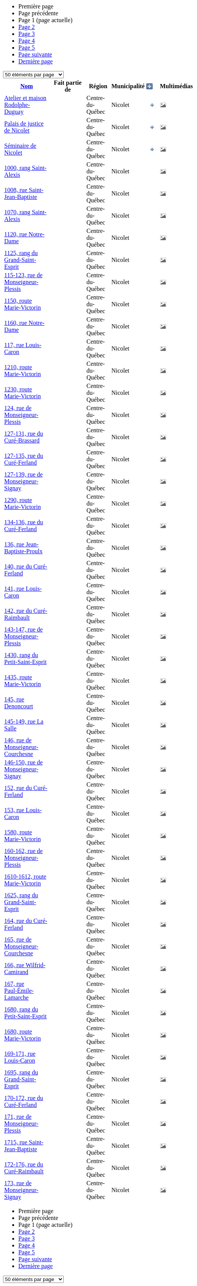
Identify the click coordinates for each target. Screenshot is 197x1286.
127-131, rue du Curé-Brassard (23, 437)
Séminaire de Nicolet (20, 149)
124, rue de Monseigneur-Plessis (21, 415)
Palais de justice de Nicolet (24, 127)
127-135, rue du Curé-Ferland (23, 459)
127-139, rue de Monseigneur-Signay (23, 481)
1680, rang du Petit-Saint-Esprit (25, 1012)
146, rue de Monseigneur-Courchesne (21, 747)
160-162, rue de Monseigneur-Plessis (23, 858)
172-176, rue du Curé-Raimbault (24, 1168)
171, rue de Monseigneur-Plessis (21, 1123)
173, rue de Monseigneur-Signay (21, 1190)
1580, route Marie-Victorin (22, 835)
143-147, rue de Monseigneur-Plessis (23, 636)
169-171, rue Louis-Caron (20, 1057)
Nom (26, 86)
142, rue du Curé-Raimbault (25, 614)
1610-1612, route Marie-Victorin (25, 880)
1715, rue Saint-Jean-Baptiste (24, 1145)
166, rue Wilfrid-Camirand (24, 968)
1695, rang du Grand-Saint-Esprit (21, 1079)
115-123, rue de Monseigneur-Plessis (23, 282)
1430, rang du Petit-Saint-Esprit (25, 658)
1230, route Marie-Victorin (22, 392)
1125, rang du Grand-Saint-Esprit (21, 260)
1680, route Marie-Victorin (22, 1035)
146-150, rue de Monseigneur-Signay (23, 769)
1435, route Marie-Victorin (22, 680)
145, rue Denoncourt (18, 702)
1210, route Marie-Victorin (22, 370)
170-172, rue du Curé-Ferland (23, 1101)
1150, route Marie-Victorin (22, 304)
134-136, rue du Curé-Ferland (23, 525)
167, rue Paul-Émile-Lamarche (19, 991)
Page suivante (35, 54)
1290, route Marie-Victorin (22, 503)
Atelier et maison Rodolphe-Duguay (25, 105)
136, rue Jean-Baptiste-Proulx (23, 547)
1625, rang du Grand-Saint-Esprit (21, 902)
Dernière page (35, 61)
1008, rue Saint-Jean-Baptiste (24, 193)
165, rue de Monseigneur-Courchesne (21, 946)
